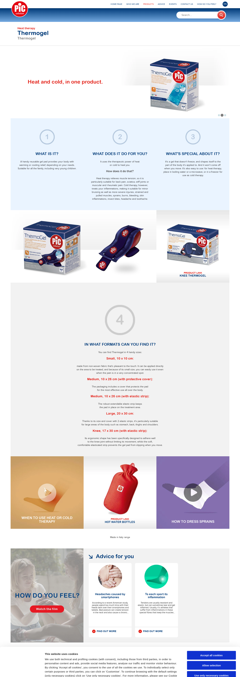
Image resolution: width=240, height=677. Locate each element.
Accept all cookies (211, 627)
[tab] (219, 115)
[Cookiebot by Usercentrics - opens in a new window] (22, 670)
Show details (179, 670)
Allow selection (211, 637)
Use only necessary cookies (211, 648)
